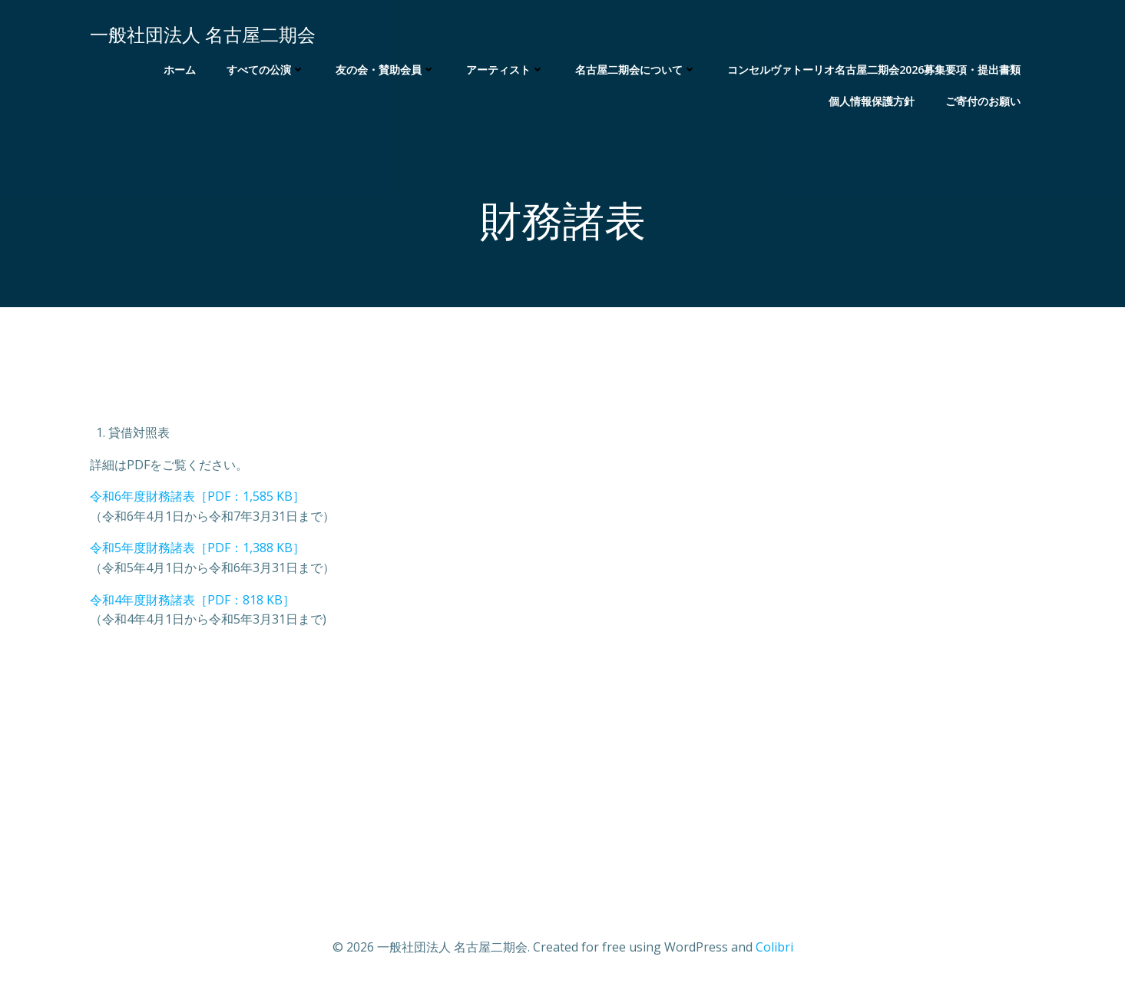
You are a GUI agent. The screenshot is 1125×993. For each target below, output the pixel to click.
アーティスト (505, 69)
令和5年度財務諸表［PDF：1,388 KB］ (197, 547)
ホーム (180, 69)
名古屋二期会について (636, 69)
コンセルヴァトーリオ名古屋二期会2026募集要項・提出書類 (874, 69)
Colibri (774, 946)
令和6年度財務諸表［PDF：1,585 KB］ (197, 496)
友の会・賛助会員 (385, 69)
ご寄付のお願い (983, 101)
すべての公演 (266, 69)
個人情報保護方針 (872, 101)
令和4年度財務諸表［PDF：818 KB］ (192, 599)
